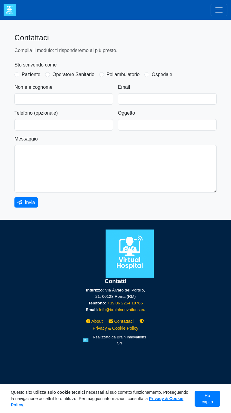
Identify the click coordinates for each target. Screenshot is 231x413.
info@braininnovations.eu (122, 309)
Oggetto (126, 113)
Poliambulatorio (123, 74)
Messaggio (26, 138)
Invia (26, 202)
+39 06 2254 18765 (125, 303)
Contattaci (122, 321)
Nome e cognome (33, 87)
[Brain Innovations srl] (115, 340)
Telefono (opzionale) (36, 113)
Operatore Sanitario (73, 74)
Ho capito (207, 398)
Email (124, 87)
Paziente (31, 74)
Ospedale (162, 74)
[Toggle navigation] (219, 10)
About (95, 321)
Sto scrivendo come (35, 64)
